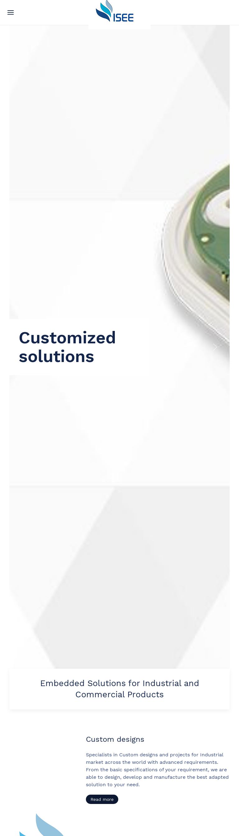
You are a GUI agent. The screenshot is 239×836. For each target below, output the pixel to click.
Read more (102, 799)
